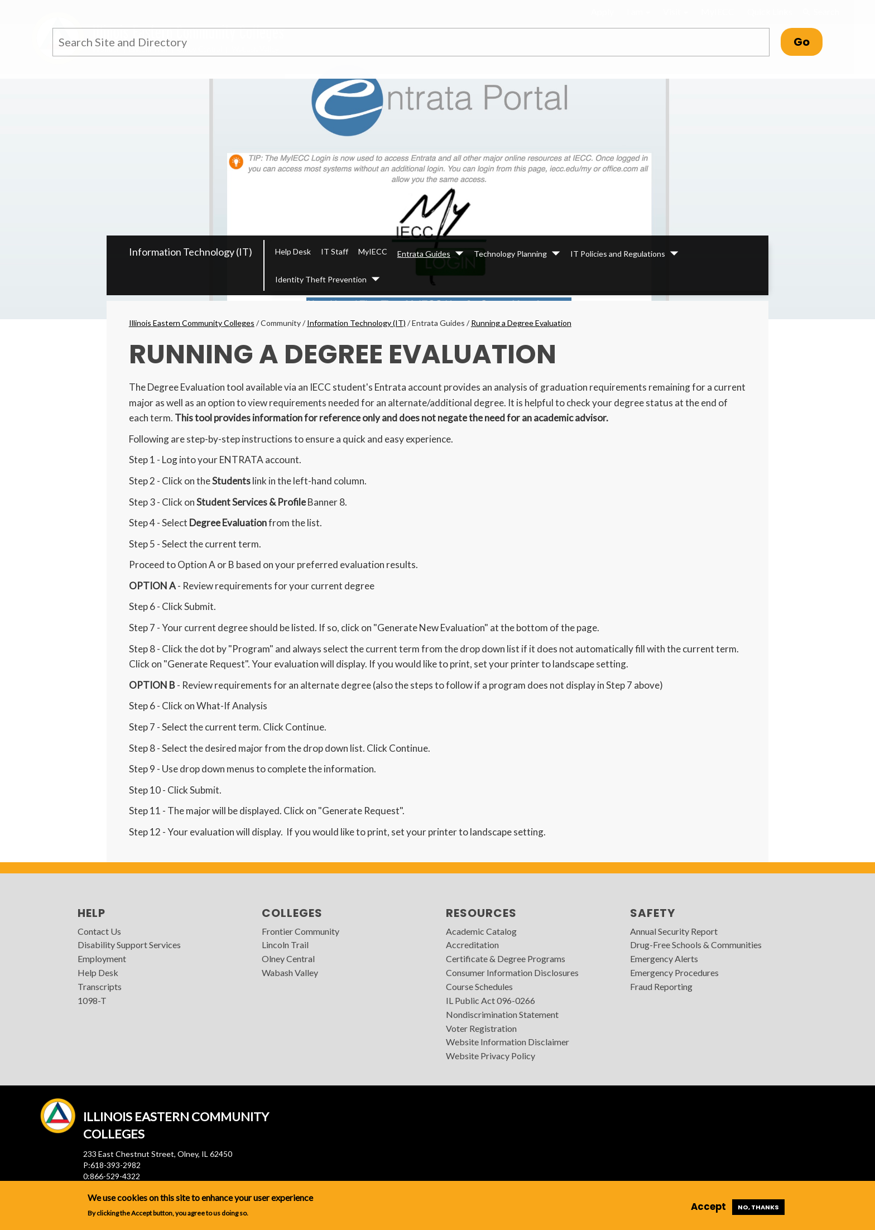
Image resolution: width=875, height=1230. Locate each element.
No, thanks (758, 1207)
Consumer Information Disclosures (512, 972)
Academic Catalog (481, 931)
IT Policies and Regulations (617, 253)
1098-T (92, 1000)
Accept (708, 1206)
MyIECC (717, 11)
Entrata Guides (423, 253)
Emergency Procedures (674, 972)
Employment (102, 958)
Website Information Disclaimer (507, 1041)
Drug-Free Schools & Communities (696, 944)
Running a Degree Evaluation (521, 323)
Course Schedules (479, 986)
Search (820, 11)
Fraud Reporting (661, 986)
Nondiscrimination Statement (502, 1014)
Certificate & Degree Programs (505, 958)
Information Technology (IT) (190, 252)
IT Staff (334, 251)
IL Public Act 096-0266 (490, 1000)
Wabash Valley (290, 972)
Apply (602, 11)
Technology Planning (510, 253)
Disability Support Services (129, 944)
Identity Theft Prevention (321, 279)
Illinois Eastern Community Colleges (191, 323)
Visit (675, 11)
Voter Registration (481, 1028)
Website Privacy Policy (490, 1055)
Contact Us (99, 931)
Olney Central (288, 958)
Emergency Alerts (664, 958)
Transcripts (100, 986)
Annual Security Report (674, 931)
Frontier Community (300, 931)
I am (638, 11)
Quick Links (769, 11)
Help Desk (293, 251)
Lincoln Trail (285, 944)
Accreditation (472, 944)
